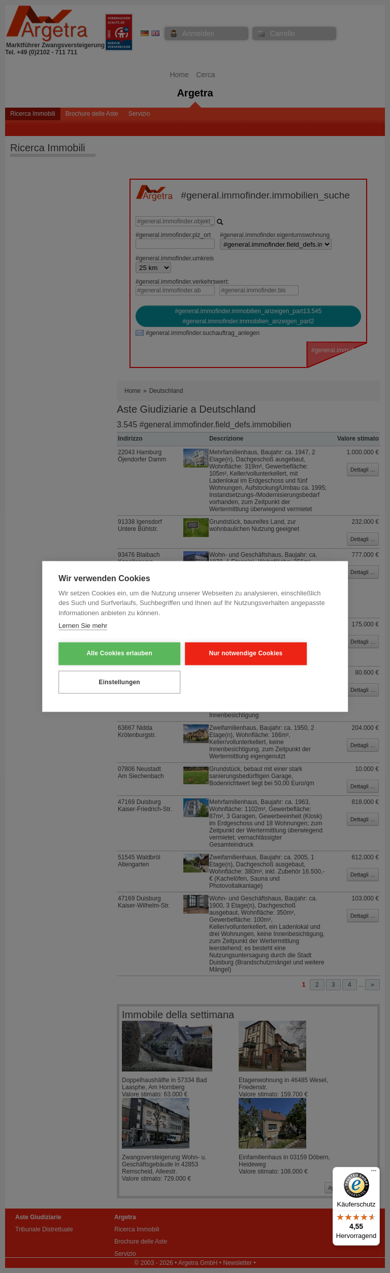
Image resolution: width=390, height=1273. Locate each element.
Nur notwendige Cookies (213, 653)
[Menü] (374, 1173)
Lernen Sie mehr (82, 626)
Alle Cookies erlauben (108, 653)
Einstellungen (108, 681)
